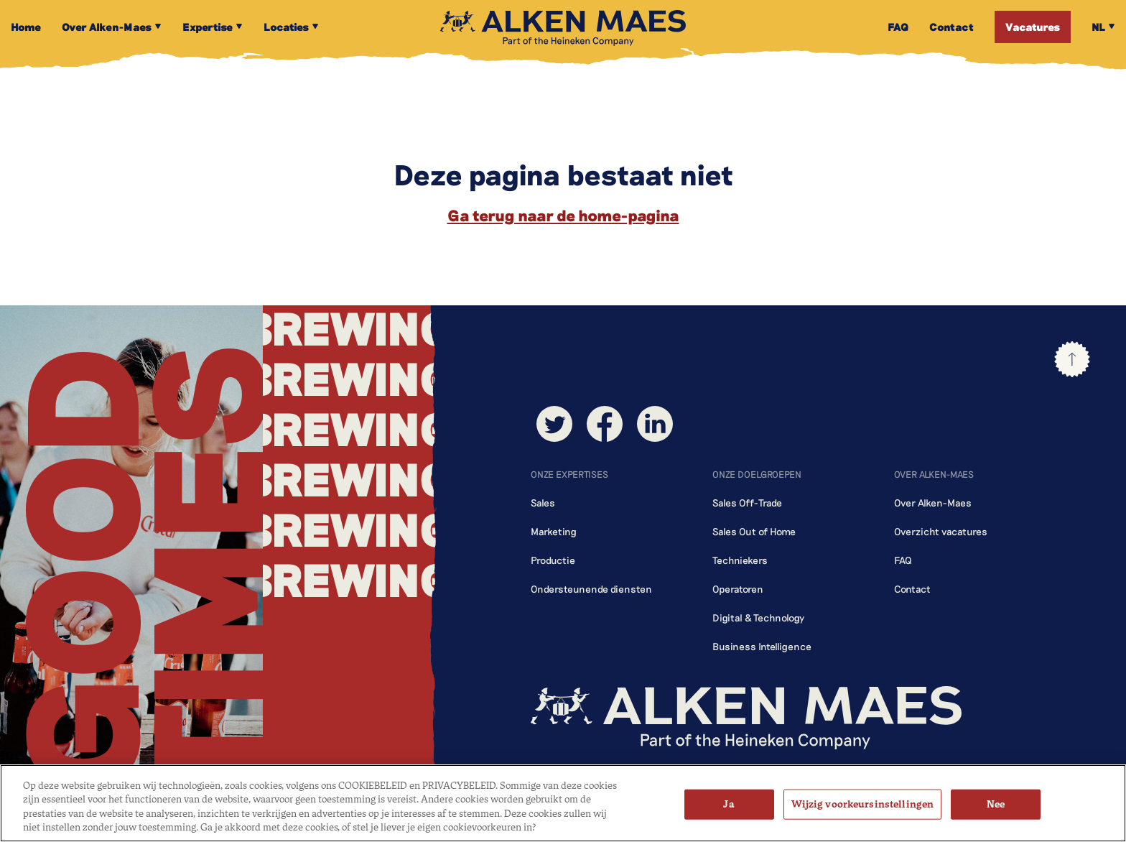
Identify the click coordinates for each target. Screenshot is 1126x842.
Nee (996, 804)
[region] (563, 803)
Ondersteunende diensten (591, 589)
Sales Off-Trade (747, 502)
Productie (553, 560)
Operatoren (737, 589)
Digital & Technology (758, 617)
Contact (912, 589)
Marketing (554, 531)
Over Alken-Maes (933, 502)
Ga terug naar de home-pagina (563, 214)
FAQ (903, 560)
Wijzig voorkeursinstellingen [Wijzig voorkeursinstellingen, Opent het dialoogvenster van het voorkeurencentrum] (862, 804)
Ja (728, 804)
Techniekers (740, 560)
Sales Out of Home (754, 531)
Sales (543, 502)
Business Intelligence (761, 646)
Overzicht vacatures (940, 531)
